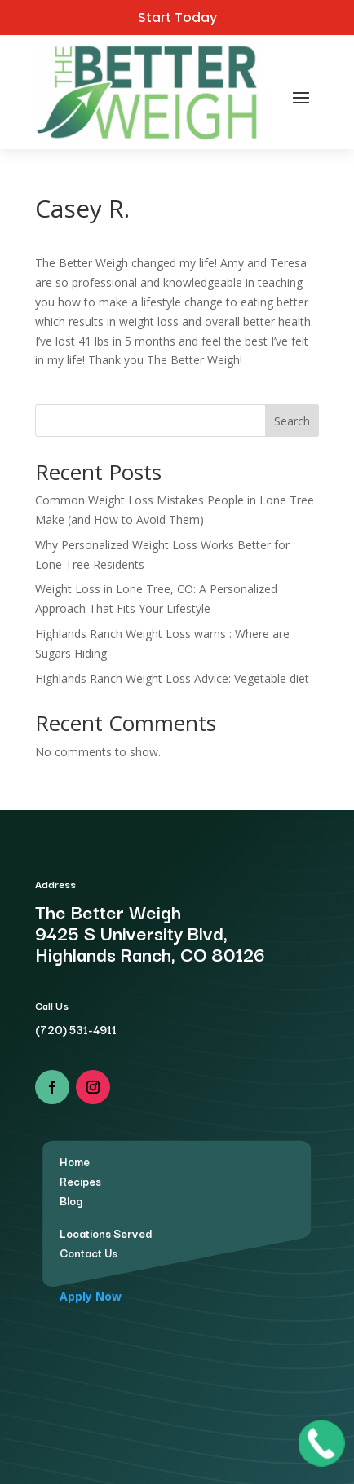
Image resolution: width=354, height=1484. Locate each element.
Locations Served (106, 1233)
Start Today (177, 17)
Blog (71, 1200)
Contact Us (88, 1253)
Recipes (80, 1181)
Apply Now (91, 1296)
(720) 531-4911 (76, 1029)
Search (292, 421)
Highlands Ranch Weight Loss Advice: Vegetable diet (172, 678)
